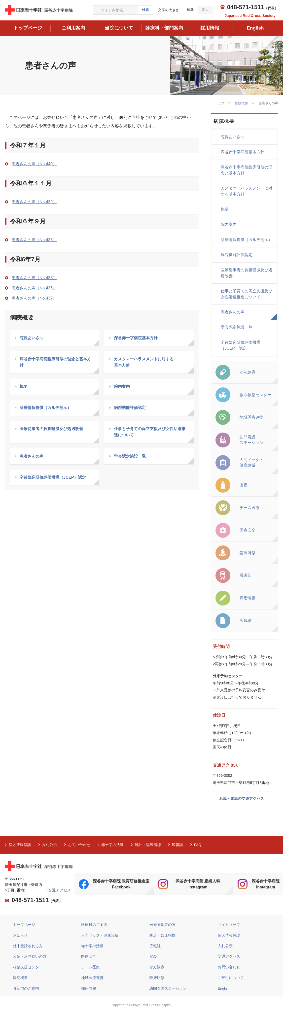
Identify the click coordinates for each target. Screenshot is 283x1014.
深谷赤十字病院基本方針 (137, 338)
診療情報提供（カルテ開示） (47, 408)
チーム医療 (90, 967)
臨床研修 (156, 977)
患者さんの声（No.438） (35, 239)
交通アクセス (59, 890)
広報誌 (178, 845)
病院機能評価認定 (131, 408)
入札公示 (49, 845)
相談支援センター (28, 967)
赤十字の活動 (113, 845)
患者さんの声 (32, 458)
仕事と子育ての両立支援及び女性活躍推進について (150, 433)
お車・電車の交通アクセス (241, 798)
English (224, 988)
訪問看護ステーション (168, 988)
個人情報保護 (20, 845)
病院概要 (241, 103)
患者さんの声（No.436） (35, 288)
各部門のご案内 (26, 988)
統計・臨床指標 (148, 845)
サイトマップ (229, 924)
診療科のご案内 (94, 924)
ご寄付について (231, 977)
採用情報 (88, 988)
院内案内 (122, 387)
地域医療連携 (92, 977)
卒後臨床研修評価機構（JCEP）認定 (55, 479)
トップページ (24, 924)
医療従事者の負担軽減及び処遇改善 (53, 430)
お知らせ (20, 935)
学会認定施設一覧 (131, 458)
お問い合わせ (79, 845)
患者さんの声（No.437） (35, 298)
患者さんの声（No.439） (35, 202)
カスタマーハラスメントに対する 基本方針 (145, 362)
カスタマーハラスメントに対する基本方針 (246, 191)
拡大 (205, 10)
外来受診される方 (28, 946)
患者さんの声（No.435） (35, 277)
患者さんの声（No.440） (35, 164)
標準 (190, 10)
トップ (219, 103)
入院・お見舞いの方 (29, 956)
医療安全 (88, 956)
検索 (145, 10)
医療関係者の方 (162, 924)
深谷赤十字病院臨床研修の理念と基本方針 (56, 362)
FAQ (198, 845)
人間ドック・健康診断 (99, 935)
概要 (24, 387)
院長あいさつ (32, 338)
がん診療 (156, 967)
